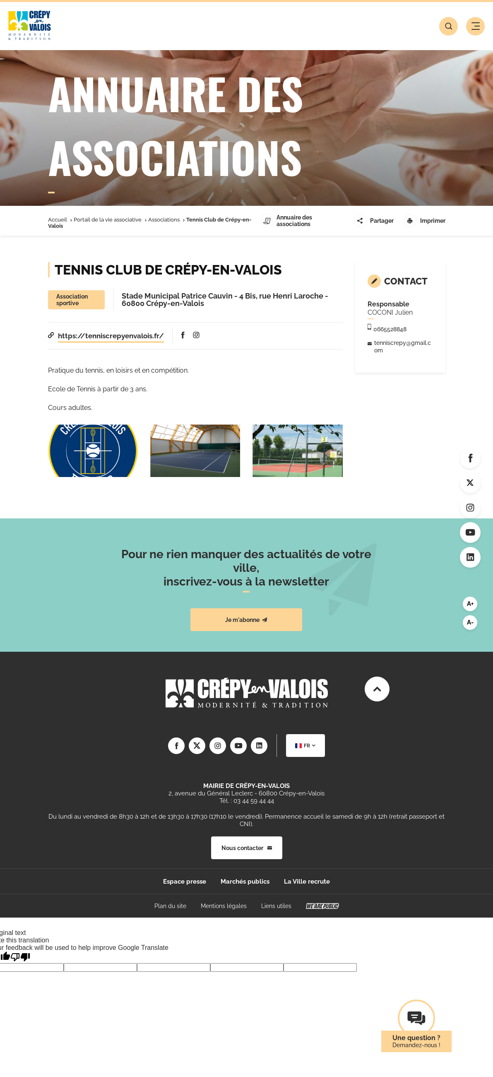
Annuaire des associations (286, 220)
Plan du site (170, 906)
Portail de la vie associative (108, 220)
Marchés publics (245, 881)
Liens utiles (276, 906)
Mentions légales (224, 906)
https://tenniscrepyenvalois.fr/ (111, 336)
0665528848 (389, 329)
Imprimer (424, 220)
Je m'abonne (246, 620)
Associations (164, 220)
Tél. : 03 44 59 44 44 (246, 801)
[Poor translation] (20, 957)
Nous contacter (246, 848)
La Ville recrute (307, 881)
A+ (470, 603)
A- (470, 622)
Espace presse (184, 881)
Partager (374, 220)
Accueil (57, 220)
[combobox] (305, 745)
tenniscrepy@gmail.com (402, 347)
